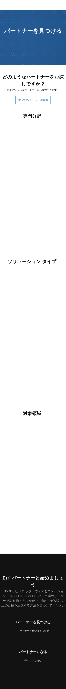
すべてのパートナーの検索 (33, 100)
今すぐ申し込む (33, 660)
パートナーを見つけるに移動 (33, 630)
